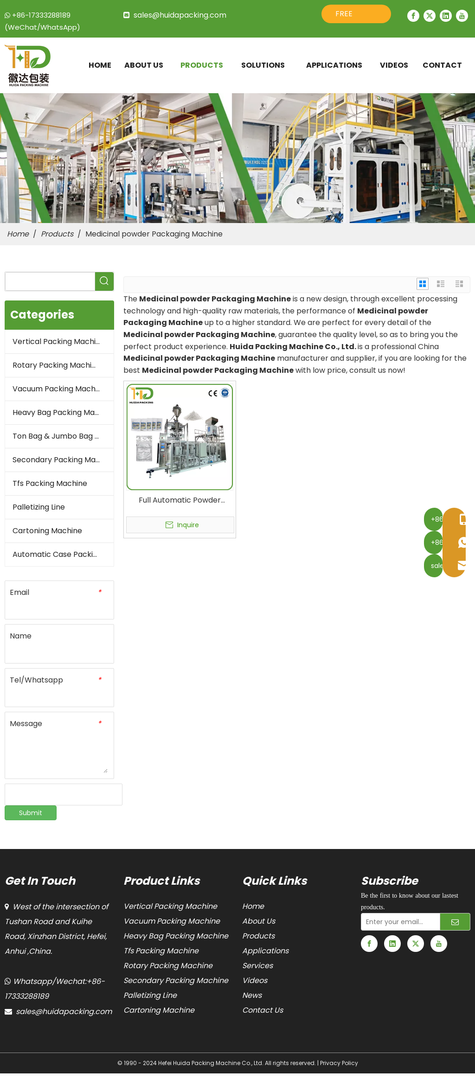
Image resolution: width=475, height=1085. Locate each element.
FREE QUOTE (348, 15)
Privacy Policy (339, 1063)
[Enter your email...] (398, 921)
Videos (254, 980)
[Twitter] (430, 16)
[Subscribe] (455, 922)
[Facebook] (413, 16)
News (252, 995)
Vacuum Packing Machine (59, 388)
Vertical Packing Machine (59, 341)
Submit (30, 812)
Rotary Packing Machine (57, 365)
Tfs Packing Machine (50, 483)
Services (257, 965)
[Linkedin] (446, 16)
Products (258, 936)
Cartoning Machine (47, 530)
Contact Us (262, 1010)
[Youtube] (462, 16)
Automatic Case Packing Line (63, 554)
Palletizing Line (39, 507)
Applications (265, 950)
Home (253, 906)
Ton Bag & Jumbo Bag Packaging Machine (63, 436)
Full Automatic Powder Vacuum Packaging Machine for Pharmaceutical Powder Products (179, 500)
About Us (258, 921)
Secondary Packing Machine (63, 459)
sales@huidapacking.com (180, 15)
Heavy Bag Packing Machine (63, 412)
